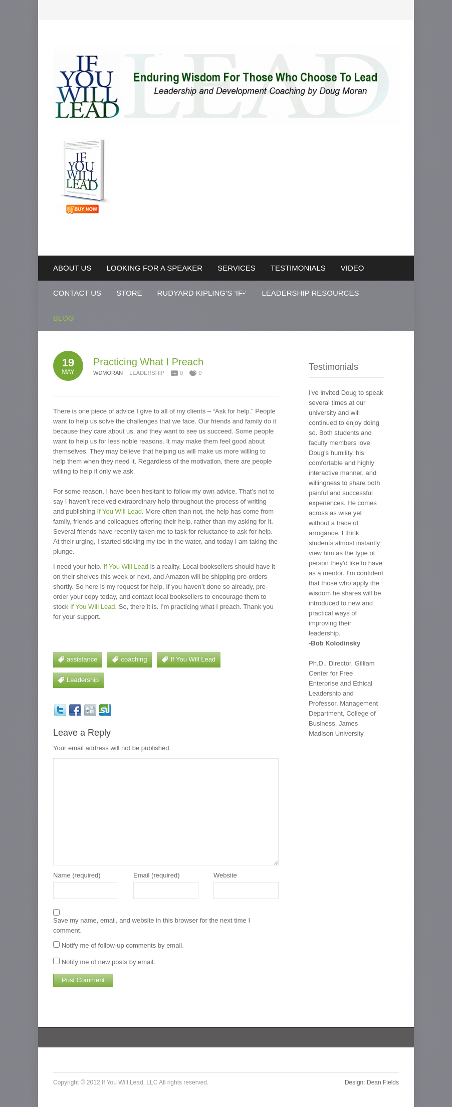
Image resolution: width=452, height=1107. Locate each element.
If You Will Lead (119, 511)
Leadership (146, 373)
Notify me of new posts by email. (108, 962)
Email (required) (156, 875)
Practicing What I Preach (148, 361)
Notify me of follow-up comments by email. (123, 945)
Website (225, 875)
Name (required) (77, 875)
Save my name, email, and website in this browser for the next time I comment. (151, 925)
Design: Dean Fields (372, 1082)
